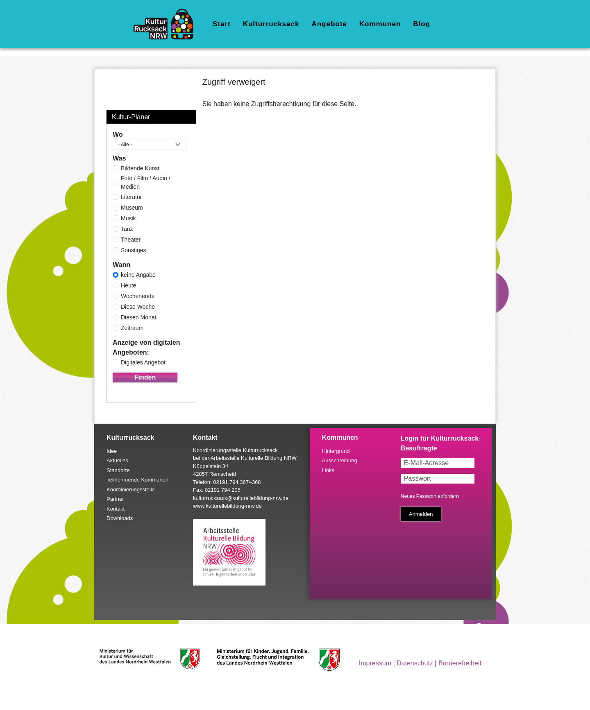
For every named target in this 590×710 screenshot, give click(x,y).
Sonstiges (133, 250)
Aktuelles (117, 460)
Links (328, 470)
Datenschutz (415, 663)
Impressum (375, 663)
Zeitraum (132, 328)
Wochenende (137, 296)
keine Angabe (138, 274)
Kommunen (380, 24)
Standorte (118, 470)
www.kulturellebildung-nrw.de (227, 506)
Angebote (329, 24)
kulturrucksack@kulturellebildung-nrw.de (240, 498)
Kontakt (116, 509)
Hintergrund (336, 451)
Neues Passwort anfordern (430, 496)
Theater (131, 239)
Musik (128, 218)
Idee (112, 451)
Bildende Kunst (140, 168)
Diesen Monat (138, 317)
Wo (118, 134)
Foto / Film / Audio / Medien (145, 182)
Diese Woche (138, 306)
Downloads (120, 518)
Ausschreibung (339, 460)
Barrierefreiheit (459, 663)
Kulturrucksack (271, 24)
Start (222, 24)
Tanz (127, 229)
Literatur (131, 197)
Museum (132, 207)
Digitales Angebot (143, 362)
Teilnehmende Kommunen (137, 480)
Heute (128, 285)
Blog (421, 24)
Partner (115, 499)
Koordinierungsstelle (131, 489)
